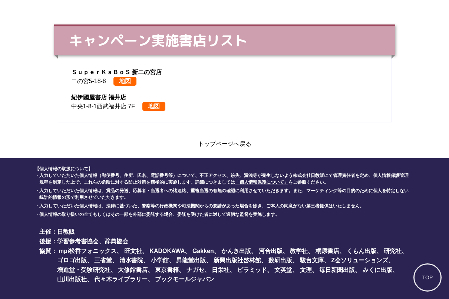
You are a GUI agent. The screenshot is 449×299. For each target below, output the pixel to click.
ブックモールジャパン (184, 279)
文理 (306, 270)
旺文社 (133, 251)
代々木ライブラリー (121, 279)
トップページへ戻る (224, 144)
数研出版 (280, 260)
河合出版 (271, 251)
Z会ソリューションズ (359, 260)
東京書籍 (167, 270)
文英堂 (283, 270)
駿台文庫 (312, 260)
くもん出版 (361, 251)
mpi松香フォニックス (87, 251)
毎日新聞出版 (337, 270)
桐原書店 (327, 251)
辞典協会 (116, 241)
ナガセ (195, 270)
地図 (125, 81)
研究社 (393, 251)
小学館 (160, 260)
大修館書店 (133, 270)
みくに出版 (377, 270)
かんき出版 (236, 251)
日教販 (66, 232)
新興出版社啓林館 (237, 260)
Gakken (203, 251)
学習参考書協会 (78, 241)
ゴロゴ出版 (72, 260)
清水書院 (131, 260)
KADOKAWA (167, 251)
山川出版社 (72, 279)
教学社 (299, 251)
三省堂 (103, 260)
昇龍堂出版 (191, 260)
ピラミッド (252, 270)
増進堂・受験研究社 (83, 270)
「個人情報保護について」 (261, 182)
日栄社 (221, 270)
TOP (427, 277)
